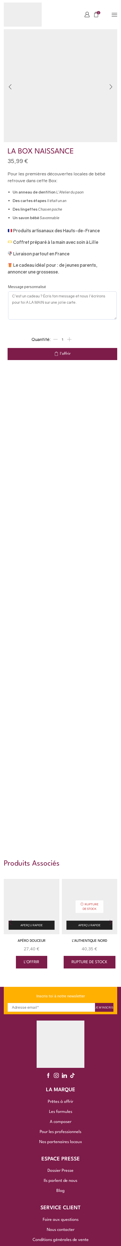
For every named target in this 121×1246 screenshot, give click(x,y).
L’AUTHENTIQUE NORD (89, 941)
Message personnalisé (27, 287)
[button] (87, 14)
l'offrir (65, 354)
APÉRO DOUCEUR (31, 941)
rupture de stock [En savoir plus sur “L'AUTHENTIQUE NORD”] (89, 962)
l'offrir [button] (31, 962)
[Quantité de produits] (62, 339)
